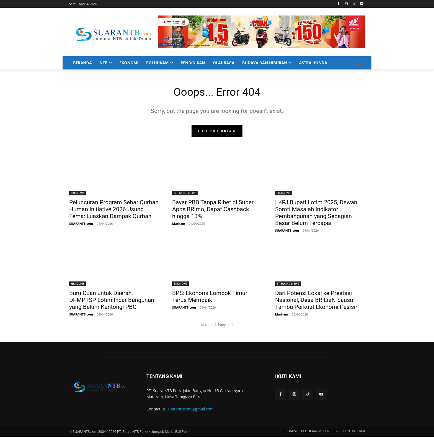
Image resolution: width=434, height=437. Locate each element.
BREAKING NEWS (185, 193)
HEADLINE (283, 193)
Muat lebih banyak (217, 325)
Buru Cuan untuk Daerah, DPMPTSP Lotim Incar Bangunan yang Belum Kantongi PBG (111, 300)
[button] (358, 62)
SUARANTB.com (81, 224)
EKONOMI (77, 193)
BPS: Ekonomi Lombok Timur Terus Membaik (209, 297)
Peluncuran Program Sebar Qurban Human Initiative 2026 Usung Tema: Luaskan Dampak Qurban (114, 209)
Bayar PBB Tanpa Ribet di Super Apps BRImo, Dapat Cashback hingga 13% (213, 209)
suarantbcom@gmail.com (191, 409)
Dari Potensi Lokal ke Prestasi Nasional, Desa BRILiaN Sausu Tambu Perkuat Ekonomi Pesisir (316, 300)
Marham (178, 224)
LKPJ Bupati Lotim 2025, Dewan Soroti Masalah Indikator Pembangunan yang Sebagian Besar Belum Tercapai (316, 213)
